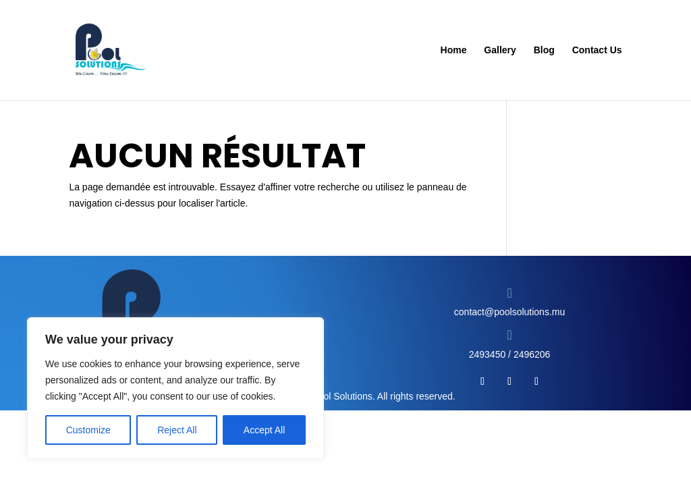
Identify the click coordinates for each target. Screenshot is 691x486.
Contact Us (597, 50)
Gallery (500, 50)
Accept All (264, 430)
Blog (544, 50)
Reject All (176, 430)
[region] (175, 388)
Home (454, 50)
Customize (88, 430)
